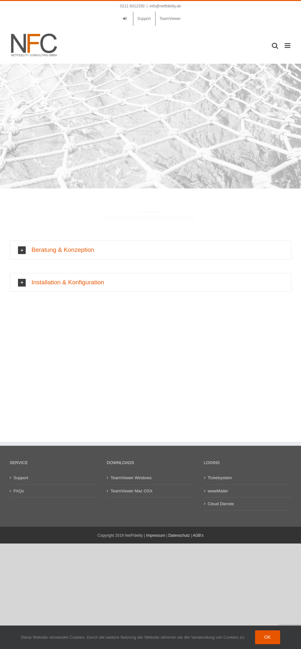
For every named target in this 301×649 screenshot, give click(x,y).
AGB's (198, 535)
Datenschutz (179, 535)
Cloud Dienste (221, 503)
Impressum (155, 535)
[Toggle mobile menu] (288, 45)
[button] (150, 298)
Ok (267, 637)
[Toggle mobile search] (275, 45)
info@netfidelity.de (165, 6)
